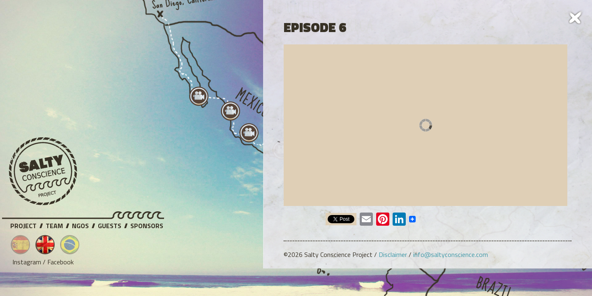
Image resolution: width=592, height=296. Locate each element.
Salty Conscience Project (43, 171)
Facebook (60, 262)
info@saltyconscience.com (450, 254)
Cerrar (575, 16)
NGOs (80, 224)
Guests (109, 224)
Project (23, 224)
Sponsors (146, 224)
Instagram (26, 262)
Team (54, 224)
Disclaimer (393, 254)
